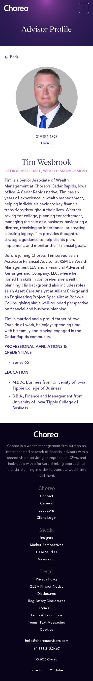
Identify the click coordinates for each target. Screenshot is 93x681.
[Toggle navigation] (84, 8)
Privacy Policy (47, 579)
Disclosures (46, 594)
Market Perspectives (46, 545)
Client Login (46, 518)
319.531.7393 (46, 137)
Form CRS (47, 608)
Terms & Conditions (46, 615)
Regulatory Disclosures (46, 601)
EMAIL (46, 143)
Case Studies (46, 552)
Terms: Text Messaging (46, 622)
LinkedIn (36, 670)
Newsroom (46, 559)
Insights (46, 538)
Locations (46, 510)
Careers (46, 503)
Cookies (46, 629)
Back (11, 57)
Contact (46, 496)
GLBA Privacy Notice (46, 586)
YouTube (56, 670)
